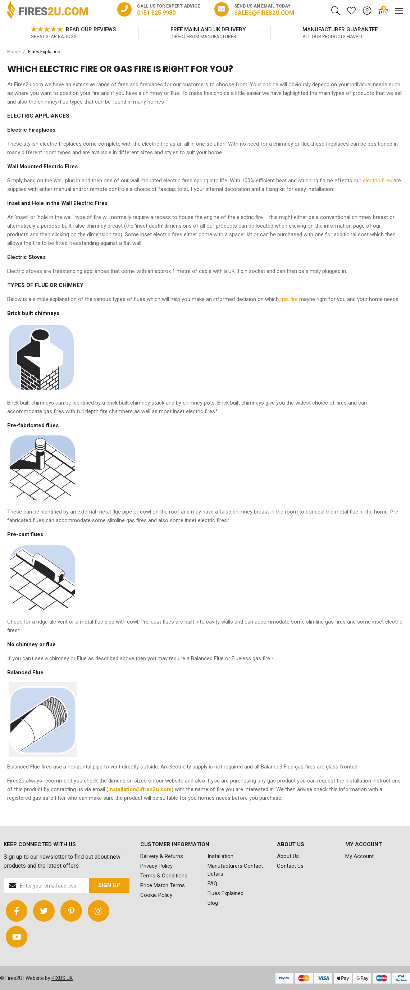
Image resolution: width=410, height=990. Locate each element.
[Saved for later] (348, 10)
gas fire (289, 299)
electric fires (377, 180)
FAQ (212, 883)
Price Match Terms (162, 885)
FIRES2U (47, 10)
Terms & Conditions (163, 875)
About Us (288, 856)
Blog (213, 903)
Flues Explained (225, 893)
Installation (220, 856)
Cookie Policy (156, 895)
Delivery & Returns (161, 856)
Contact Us (290, 866)
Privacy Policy (156, 866)
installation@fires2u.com (140, 789)
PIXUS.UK (62, 978)
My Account (359, 856)
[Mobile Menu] (395, 10)
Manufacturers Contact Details (235, 870)
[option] (73, 33)
